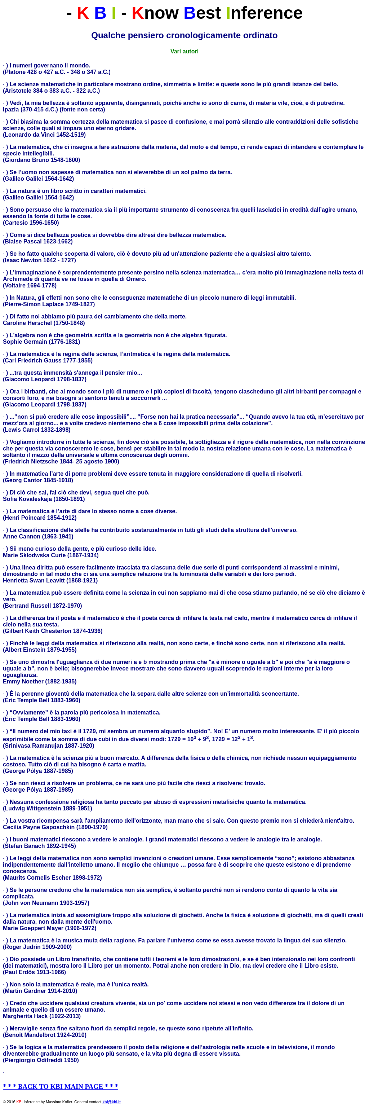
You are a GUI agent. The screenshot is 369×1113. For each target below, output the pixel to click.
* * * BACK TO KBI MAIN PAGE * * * (60, 1086)
